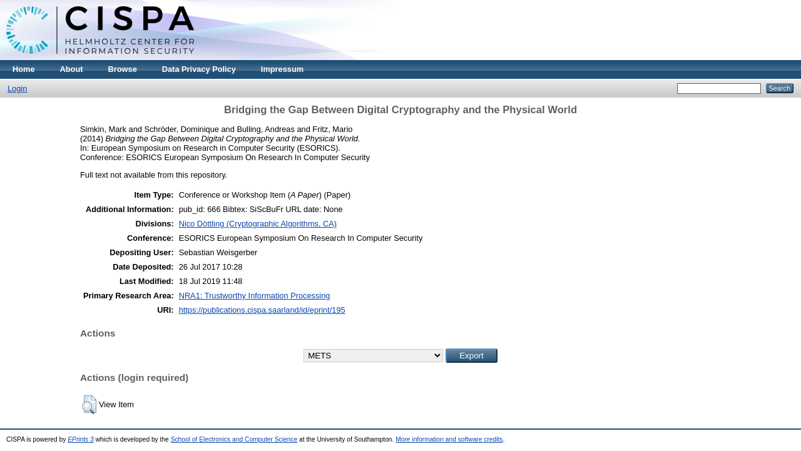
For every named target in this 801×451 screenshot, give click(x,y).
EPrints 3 (81, 439)
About (71, 69)
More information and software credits (449, 439)
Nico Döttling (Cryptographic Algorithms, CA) (258, 223)
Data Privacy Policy (199, 69)
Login (17, 88)
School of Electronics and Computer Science (234, 439)
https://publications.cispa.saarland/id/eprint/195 (262, 310)
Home (24, 69)
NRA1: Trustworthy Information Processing (254, 295)
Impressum (282, 69)
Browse (122, 69)
